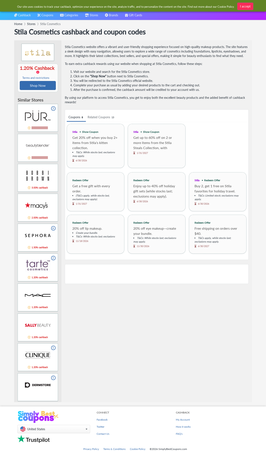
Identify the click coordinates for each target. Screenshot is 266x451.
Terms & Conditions (114, 449)
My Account (183, 419)
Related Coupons (101, 117)
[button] (53, 429)
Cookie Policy (137, 449)
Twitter (100, 426)
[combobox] (126, 6)
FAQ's (179, 433)
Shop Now (38, 85)
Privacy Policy (91, 449)
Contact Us (103, 433)
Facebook (102, 419)
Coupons (76, 117)
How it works (183, 426)
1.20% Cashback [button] (38, 72)
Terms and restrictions (35, 77)
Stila (74, 131)
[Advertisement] (156, 274)
